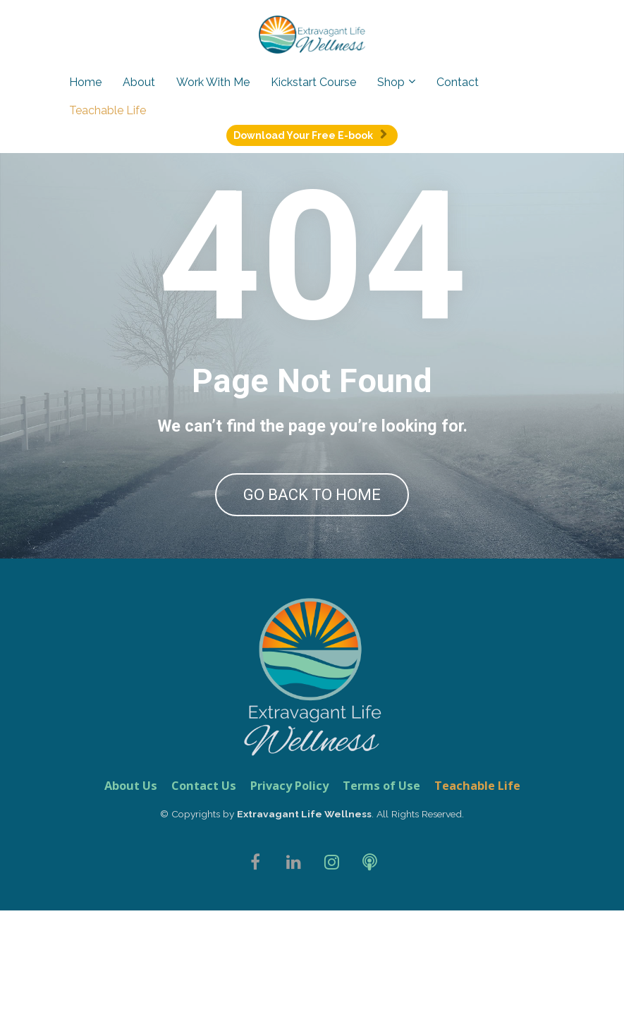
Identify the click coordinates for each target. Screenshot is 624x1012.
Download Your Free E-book (310, 135)
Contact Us (203, 888)
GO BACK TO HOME (312, 495)
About (139, 82)
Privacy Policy (289, 888)
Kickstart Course (313, 82)
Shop (391, 82)
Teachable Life (107, 110)
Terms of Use (381, 888)
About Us (130, 888)
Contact (457, 82)
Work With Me (213, 82)
